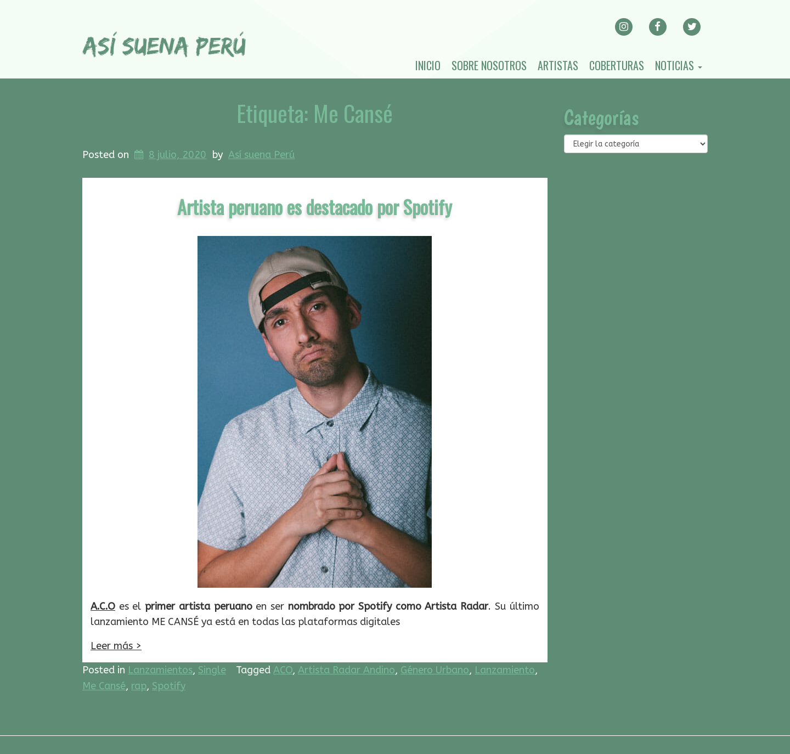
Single (212, 670)
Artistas (558, 65)
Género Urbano (434, 670)
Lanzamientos (160, 670)
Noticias (678, 65)
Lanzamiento (505, 670)
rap (138, 686)
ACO (282, 670)
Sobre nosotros (489, 65)
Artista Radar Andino (346, 670)
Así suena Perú (261, 155)
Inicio (428, 65)
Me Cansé (104, 686)
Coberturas (616, 65)
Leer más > (116, 646)
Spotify (168, 686)
